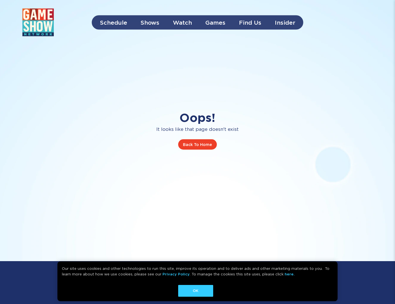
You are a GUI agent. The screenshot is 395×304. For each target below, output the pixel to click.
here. (289, 274)
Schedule (113, 22)
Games (215, 22)
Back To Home (197, 144)
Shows (150, 22)
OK (195, 291)
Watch (182, 22)
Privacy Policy (176, 274)
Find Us (250, 22)
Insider (285, 22)
